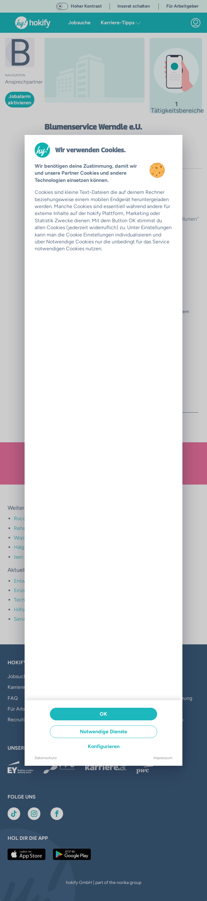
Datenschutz (46, 758)
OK (103, 714)
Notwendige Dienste (103, 732)
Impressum (162, 758)
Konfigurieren (104, 746)
